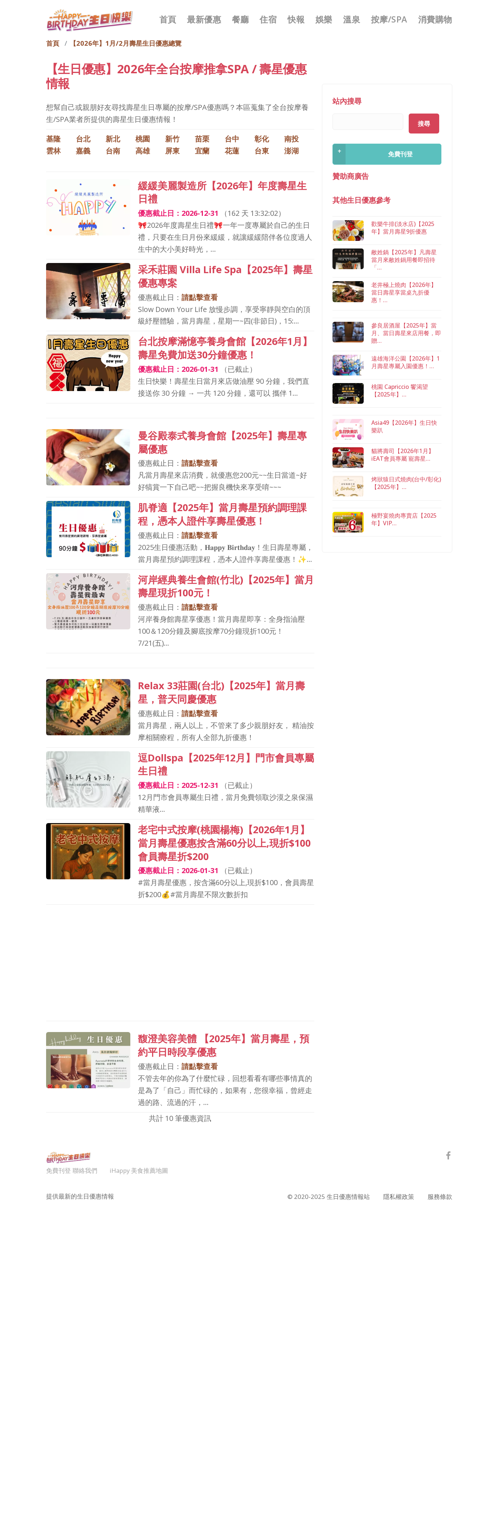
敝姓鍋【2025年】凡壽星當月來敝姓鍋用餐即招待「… (404, 260)
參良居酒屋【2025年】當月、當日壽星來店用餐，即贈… (406, 333)
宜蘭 (202, 151)
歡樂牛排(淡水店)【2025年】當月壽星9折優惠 (402, 228)
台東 (261, 151)
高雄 (142, 151)
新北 (113, 139)
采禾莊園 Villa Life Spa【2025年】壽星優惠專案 (225, 276)
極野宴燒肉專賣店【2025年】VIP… (404, 588)
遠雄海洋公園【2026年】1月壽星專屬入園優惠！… (405, 362)
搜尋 (424, 123)
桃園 (142, 139)
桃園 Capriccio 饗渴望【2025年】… (399, 391)
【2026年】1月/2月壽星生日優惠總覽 (125, 43)
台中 (232, 139)
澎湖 (291, 151)
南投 (291, 139)
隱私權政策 (398, 1196)
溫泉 (351, 19)
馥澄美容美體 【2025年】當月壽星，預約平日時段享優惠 (223, 1045)
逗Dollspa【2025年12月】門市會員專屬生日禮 (226, 764)
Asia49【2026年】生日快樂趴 (404, 461)
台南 (113, 151)
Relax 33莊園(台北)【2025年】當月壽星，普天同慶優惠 (221, 692)
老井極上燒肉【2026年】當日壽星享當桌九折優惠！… (404, 293)
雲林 (53, 151)
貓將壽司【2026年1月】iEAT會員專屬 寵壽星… (402, 490)
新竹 (172, 139)
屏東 (172, 151)
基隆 (53, 139)
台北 (83, 139)
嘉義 (83, 151)
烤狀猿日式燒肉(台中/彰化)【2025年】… (406, 518)
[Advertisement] (180, 963)
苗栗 (202, 139)
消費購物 (435, 19)
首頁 (167, 19)
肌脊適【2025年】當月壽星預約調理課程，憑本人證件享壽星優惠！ (222, 514)
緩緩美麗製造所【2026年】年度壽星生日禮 (222, 192)
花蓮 (232, 151)
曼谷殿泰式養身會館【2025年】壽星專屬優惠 (222, 442)
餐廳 (240, 19)
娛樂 (323, 19)
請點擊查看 (199, 297)
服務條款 (440, 1196)
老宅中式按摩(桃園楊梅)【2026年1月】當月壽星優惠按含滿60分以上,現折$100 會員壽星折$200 (224, 843)
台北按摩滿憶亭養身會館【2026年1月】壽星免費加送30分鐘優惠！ (225, 347)
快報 (296, 19)
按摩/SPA (389, 19)
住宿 (268, 19)
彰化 (261, 139)
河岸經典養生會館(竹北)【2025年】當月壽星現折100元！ (226, 586)
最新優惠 (204, 19)
